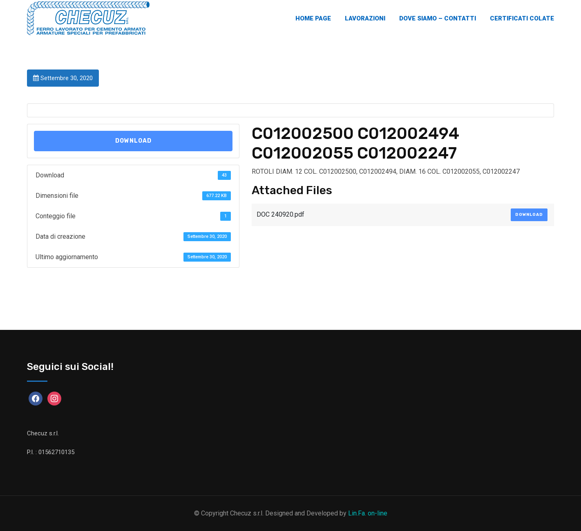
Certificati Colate (522, 18)
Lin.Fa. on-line (367, 513)
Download (133, 140)
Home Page (313, 18)
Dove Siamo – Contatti (437, 18)
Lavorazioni (365, 18)
